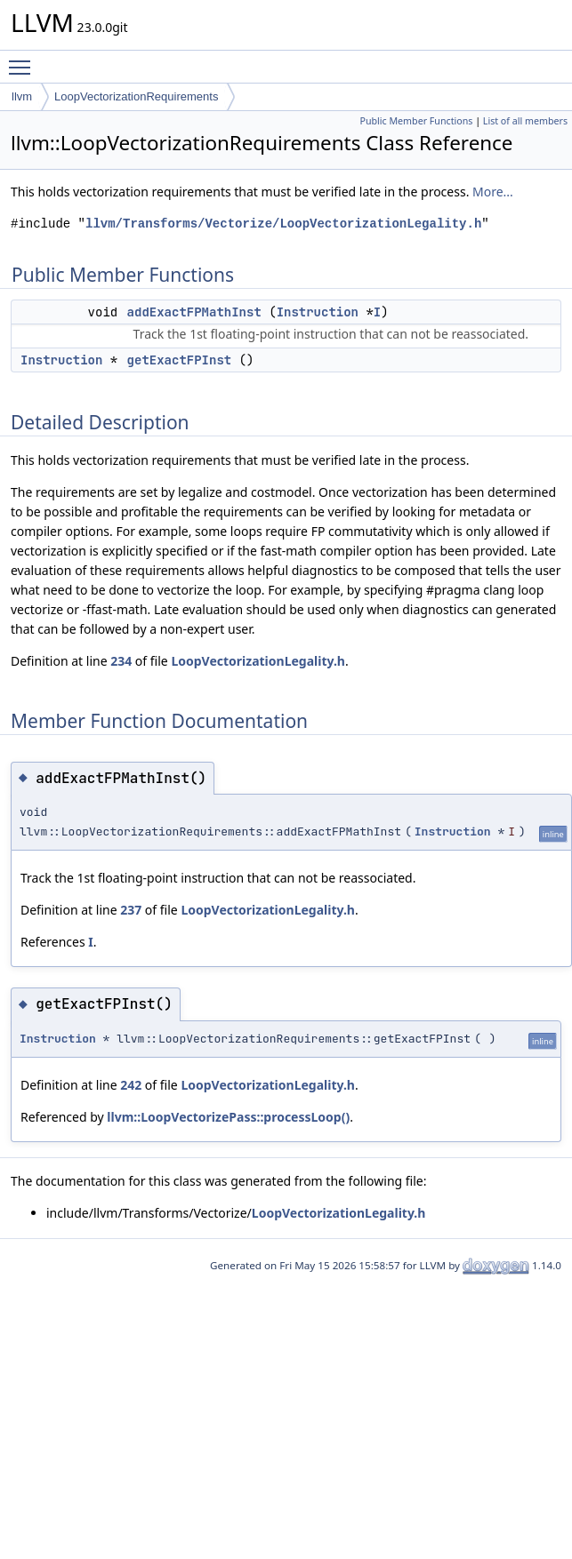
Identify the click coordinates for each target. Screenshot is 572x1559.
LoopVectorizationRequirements (136, 96)
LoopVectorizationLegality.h (258, 660)
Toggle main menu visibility (24, 59)
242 (130, 1084)
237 (130, 909)
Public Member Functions (415, 121)
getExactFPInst (179, 360)
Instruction (318, 312)
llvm (22, 96)
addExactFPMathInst (194, 312)
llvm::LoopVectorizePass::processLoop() (228, 1116)
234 (121, 660)
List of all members (525, 121)
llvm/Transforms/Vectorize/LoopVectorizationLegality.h (283, 223)
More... (492, 191)
